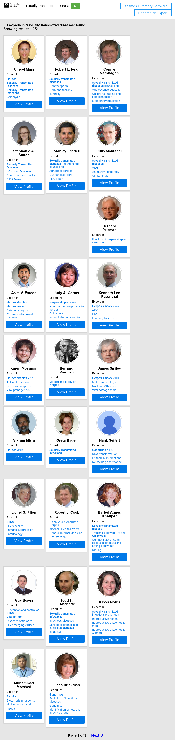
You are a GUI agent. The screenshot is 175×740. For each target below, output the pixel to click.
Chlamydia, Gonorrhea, (136, 501)
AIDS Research (23, 178)
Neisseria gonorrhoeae (29, 512)
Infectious (26, 170)
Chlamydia (20, 94)
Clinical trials (124, 178)
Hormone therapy (76, 90)
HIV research (73, 504)
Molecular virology (25, 421)
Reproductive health (26, 677)
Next (97, 711)
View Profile (35, 108)
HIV (16, 341)
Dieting (18, 602)
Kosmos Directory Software (145, 6)
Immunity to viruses (26, 345)
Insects (69, 680)
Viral (73, 588)
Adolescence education (131, 89)
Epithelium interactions (28, 509)
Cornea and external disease (83, 262)
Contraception (74, 86)
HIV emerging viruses (79, 596)
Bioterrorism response (79, 672)
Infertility (70, 94)
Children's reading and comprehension (130, 95)
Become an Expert (152, 13)
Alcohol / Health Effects (131, 504)
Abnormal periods (76, 173)
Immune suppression (78, 509)
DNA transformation (26, 504)
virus (129, 250)
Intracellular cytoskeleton (132, 265)
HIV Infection (124, 512)
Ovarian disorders (76, 177)
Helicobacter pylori (77, 676)
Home (108, 727)
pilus (24, 501)
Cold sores (123, 261)
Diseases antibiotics (78, 592)
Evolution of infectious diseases (136, 674)
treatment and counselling (84, 168)
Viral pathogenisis (76, 345)
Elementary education (130, 100)
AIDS (119, 170)
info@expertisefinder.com (89, 727)
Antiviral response (76, 337)
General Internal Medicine (132, 509)
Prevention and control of (85, 584)
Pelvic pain (72, 181)
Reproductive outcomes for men (34, 681)
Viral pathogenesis (26, 429)
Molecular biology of (134, 333)
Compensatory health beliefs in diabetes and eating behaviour (34, 597)
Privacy (117, 727)
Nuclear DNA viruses (27, 425)
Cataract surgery (75, 258)
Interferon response (78, 341)
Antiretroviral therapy (129, 174)
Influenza (122, 599)
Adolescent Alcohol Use (29, 174)
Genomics (122, 678)
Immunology (73, 512)
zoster (74, 254)
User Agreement (132, 727)
